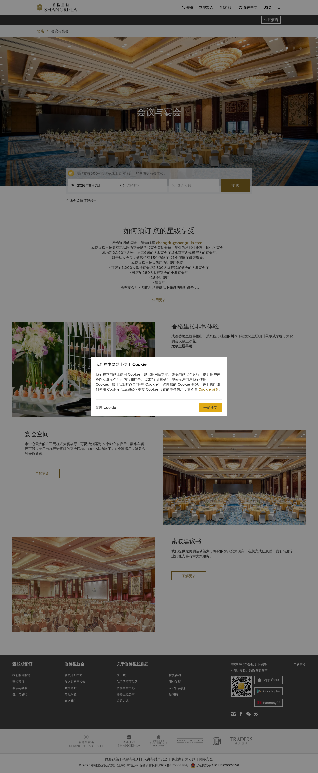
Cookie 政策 (209, 389)
